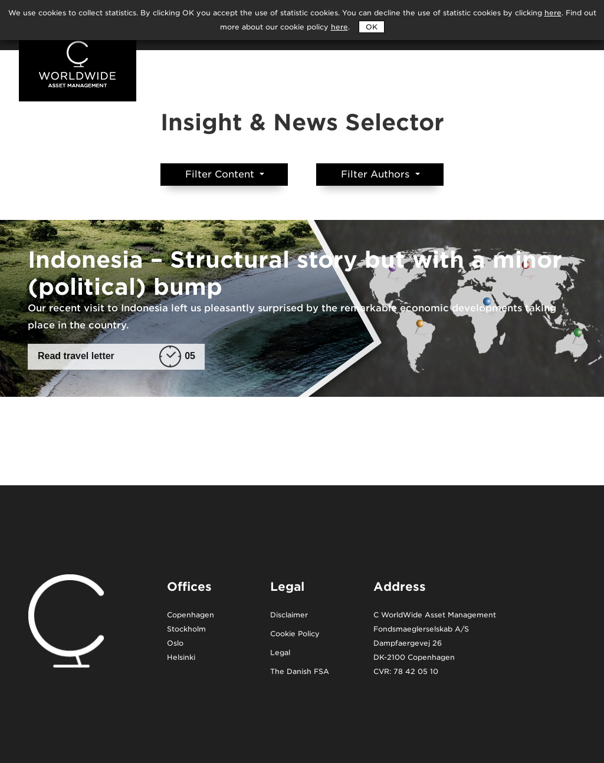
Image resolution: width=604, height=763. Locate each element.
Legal (280, 653)
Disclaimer (289, 615)
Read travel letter (116, 356)
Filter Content (221, 174)
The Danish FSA (299, 672)
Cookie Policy (295, 634)
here (339, 26)
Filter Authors (376, 174)
